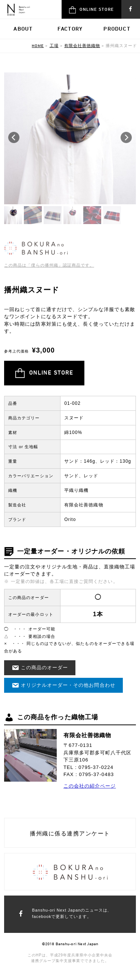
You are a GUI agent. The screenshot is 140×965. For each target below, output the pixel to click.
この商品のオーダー (40, 667)
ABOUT (22, 28)
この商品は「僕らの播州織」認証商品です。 (49, 265)
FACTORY (70, 28)
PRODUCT (116, 28)
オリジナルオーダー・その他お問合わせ (63, 685)
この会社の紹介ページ (89, 786)
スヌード (74, 418)
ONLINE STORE (91, 9)
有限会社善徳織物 (83, 505)
